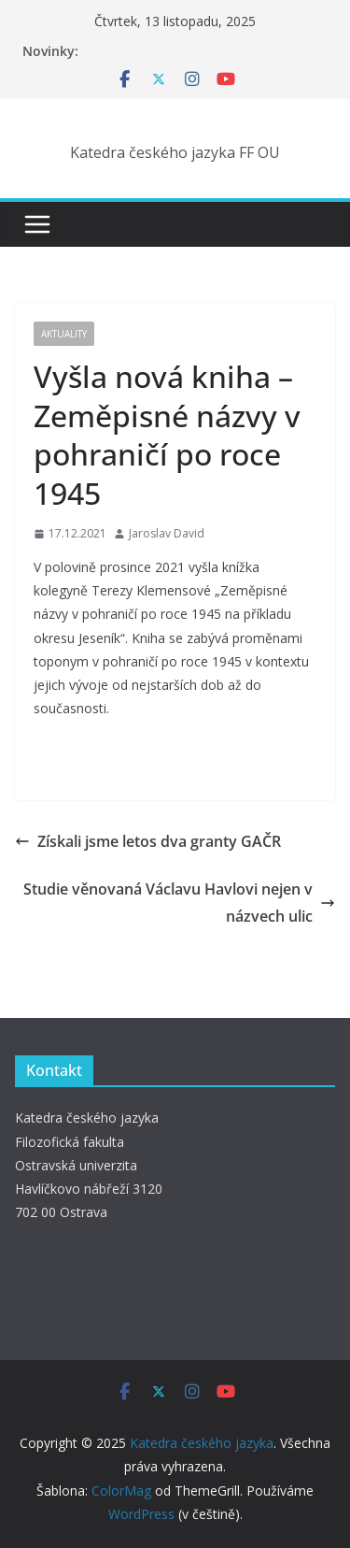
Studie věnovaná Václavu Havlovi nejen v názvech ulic (179, 902)
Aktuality (64, 333)
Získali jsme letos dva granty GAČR (148, 841)
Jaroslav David (166, 533)
